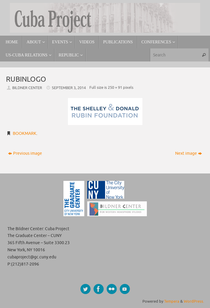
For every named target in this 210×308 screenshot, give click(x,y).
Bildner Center (27, 88)
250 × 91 (115, 87)
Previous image (25, 153)
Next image (188, 153)
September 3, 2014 (69, 88)
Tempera (171, 301)
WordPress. (194, 301)
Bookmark (24, 133)
